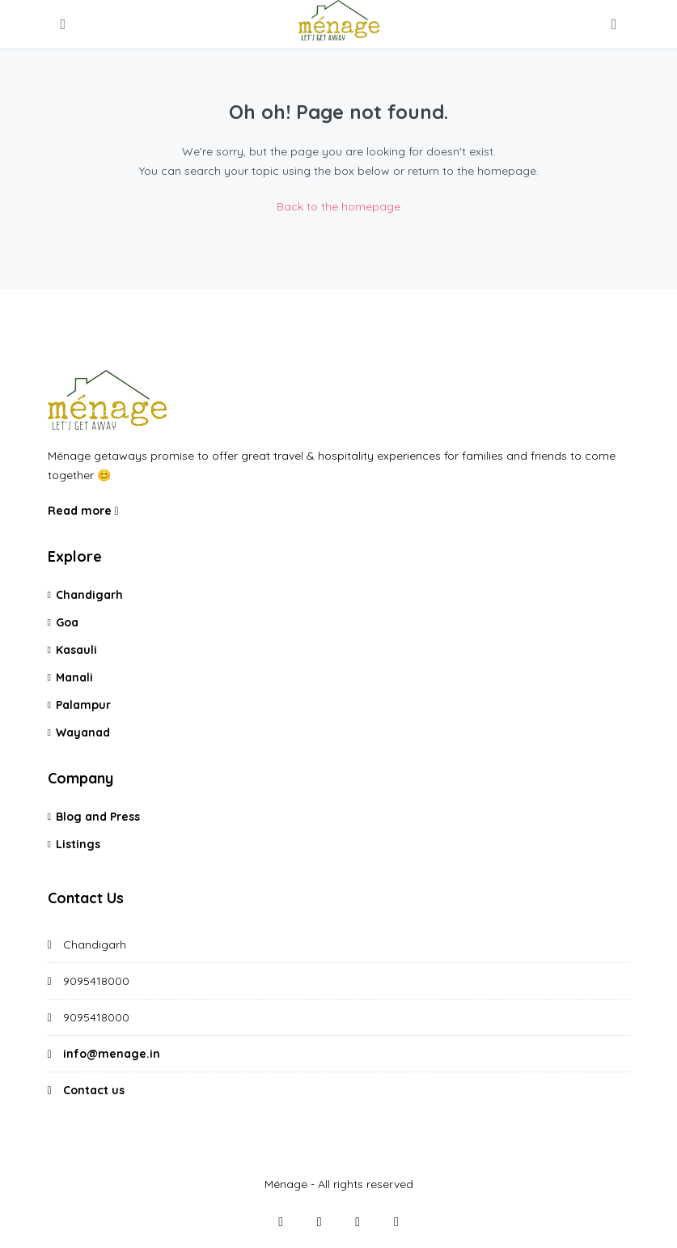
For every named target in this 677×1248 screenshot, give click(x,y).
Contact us (94, 1090)
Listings (78, 844)
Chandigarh (89, 595)
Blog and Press (98, 816)
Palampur (83, 705)
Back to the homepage (338, 206)
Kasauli (76, 650)
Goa (67, 622)
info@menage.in (111, 1053)
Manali (74, 677)
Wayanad (83, 732)
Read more (83, 510)
